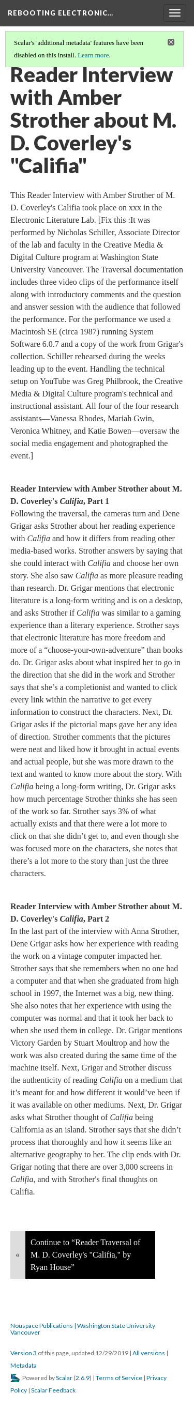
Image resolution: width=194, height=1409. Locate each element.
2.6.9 (82, 1378)
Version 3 (23, 1353)
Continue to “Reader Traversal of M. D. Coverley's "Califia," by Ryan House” (85, 1255)
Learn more (93, 55)
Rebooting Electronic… (60, 13)
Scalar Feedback (53, 1390)
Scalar (64, 1378)
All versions (148, 1353)
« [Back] (18, 1254)
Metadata (23, 1365)
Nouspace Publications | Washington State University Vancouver (82, 1329)
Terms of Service (119, 1378)
